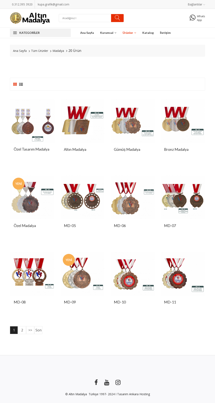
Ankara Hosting (139, 394)
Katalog (148, 32)
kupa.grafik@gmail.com (53, 4)
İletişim (165, 32)
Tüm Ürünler (39, 51)
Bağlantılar (196, 4)
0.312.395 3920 (22, 4)
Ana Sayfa (87, 32)
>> (30, 330)
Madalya (58, 51)
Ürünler (129, 32)
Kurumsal (108, 32)
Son (38, 330)
